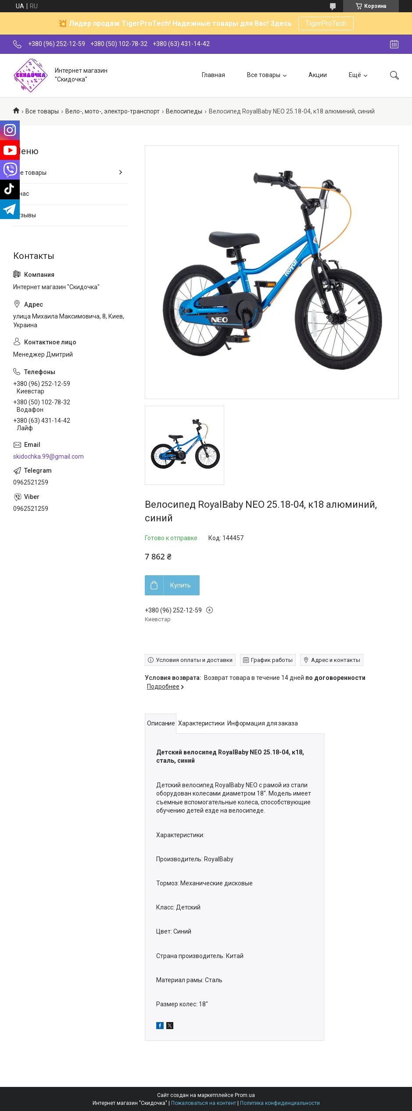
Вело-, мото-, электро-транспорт (112, 111)
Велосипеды (184, 111)
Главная (213, 74)
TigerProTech (326, 23)
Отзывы (24, 215)
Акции (317, 74)
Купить (180, 585)
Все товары (263, 74)
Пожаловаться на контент (203, 1103)
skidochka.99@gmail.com (48, 456)
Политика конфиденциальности (280, 1103)
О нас (21, 193)
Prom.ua (245, 1095)
